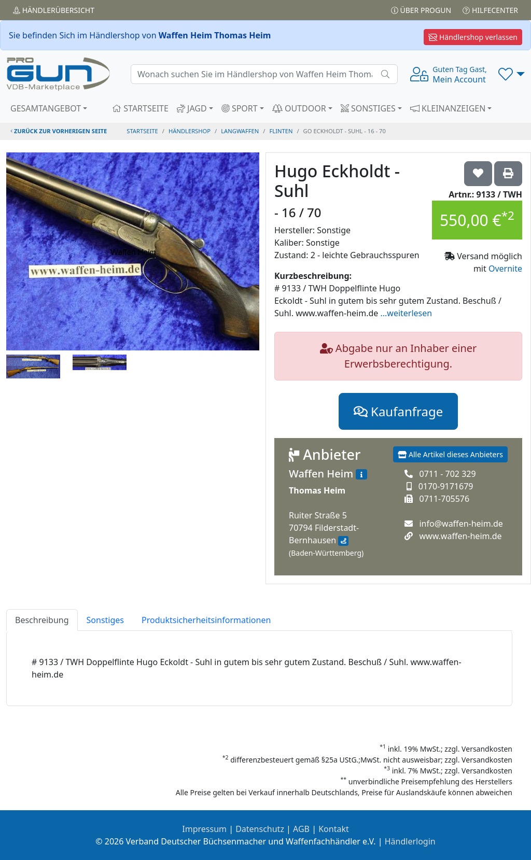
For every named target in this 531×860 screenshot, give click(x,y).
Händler (53, 10)
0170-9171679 (445, 486)
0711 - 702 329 (447, 474)
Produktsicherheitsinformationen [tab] (206, 620)
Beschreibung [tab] (42, 620)
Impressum (204, 829)
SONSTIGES (368, 108)
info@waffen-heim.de (460, 523)
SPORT (239, 108)
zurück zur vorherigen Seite (58, 131)
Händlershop (190, 131)
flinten (281, 131)
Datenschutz (259, 829)
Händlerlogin (410, 841)
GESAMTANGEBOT (45, 108)
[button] (511, 74)
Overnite (505, 268)
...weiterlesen (406, 313)
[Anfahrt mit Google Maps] (343, 541)
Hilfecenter (490, 10)
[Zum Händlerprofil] (361, 474)
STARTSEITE (140, 108)
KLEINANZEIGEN (448, 108)
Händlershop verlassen (473, 37)
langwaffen (240, 131)
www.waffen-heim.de (460, 536)
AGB (301, 829)
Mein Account (459, 74)
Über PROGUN (421, 10)
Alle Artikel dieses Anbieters (450, 454)
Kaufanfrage (398, 411)
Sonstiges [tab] (105, 620)
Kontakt (333, 829)
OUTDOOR (299, 108)
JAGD (192, 108)
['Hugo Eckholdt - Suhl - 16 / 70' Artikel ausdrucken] (508, 173)
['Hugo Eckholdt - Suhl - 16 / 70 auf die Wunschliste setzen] (478, 173)
